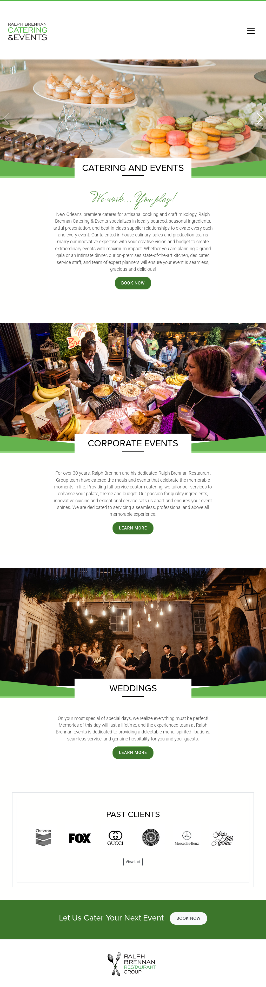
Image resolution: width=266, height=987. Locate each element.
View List (133, 862)
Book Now (133, 283)
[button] (259, 118)
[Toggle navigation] (251, 30)
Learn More (133, 528)
